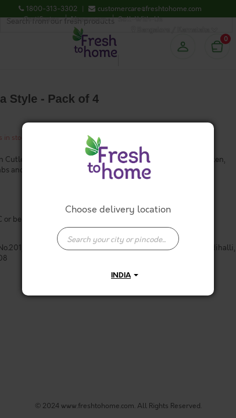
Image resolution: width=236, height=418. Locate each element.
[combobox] (118, 232)
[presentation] (118, 238)
